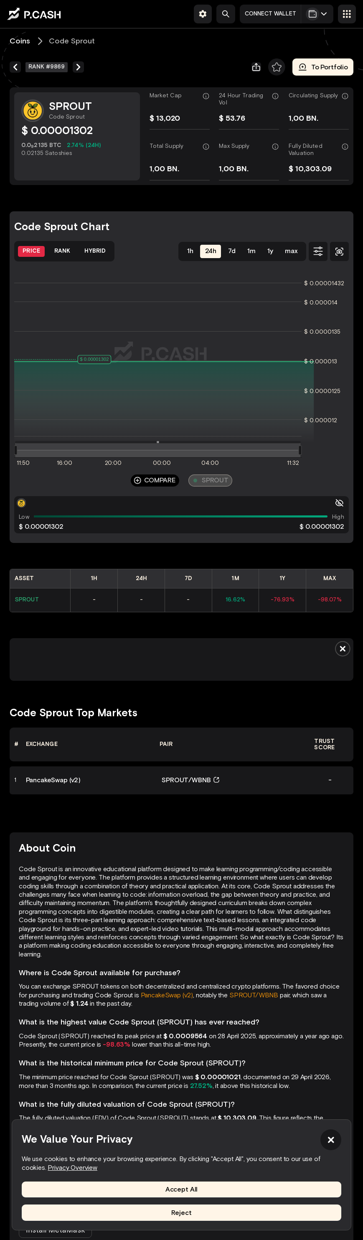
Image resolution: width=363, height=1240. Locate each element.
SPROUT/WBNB (253, 995)
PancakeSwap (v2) (167, 995)
